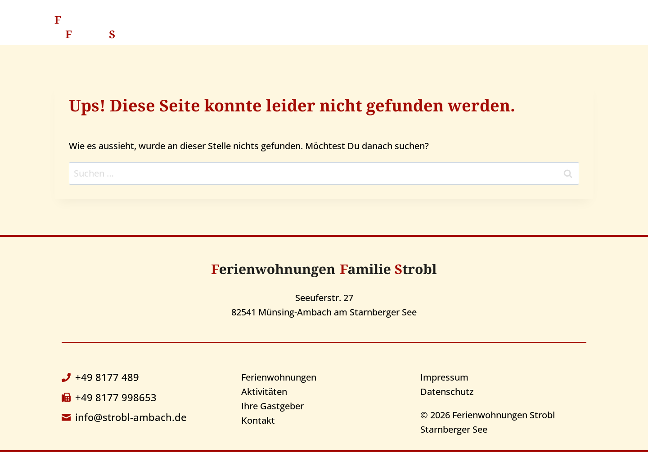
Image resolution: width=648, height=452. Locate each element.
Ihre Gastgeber (449, 27)
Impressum (444, 377)
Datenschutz (446, 392)
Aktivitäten (371, 27)
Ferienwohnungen (278, 377)
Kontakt (520, 27)
